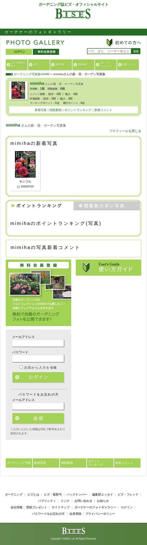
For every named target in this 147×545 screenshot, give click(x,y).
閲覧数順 (82, 64)
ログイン (38, 377)
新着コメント (129, 64)
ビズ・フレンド (128, 494)
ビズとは (33, 494)
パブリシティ (47, 501)
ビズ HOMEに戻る (18, 64)
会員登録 (75, 513)
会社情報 (17, 507)
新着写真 (60, 64)
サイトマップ (61, 507)
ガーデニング (14, 494)
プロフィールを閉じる (125, 131)
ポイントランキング (106, 64)
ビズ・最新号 (53, 494)
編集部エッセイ (102, 494)
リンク (65, 501)
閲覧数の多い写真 (107, 205)
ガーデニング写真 (19, 463)
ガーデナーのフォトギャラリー (95, 507)
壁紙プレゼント (36, 507)
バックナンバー (76, 494)
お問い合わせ (83, 501)
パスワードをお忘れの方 (48, 513)
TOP (35, 64)
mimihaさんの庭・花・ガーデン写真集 (79, 74)
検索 (136, 51)
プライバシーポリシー (100, 513)
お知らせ (103, 501)
